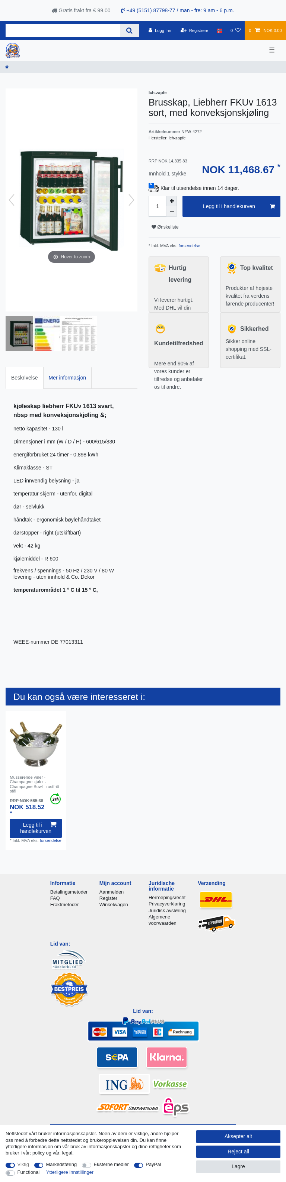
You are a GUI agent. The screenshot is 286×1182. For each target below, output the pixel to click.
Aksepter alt (238, 1136)
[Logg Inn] (159, 30)
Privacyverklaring (167, 904)
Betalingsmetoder (69, 892)
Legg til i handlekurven (239, 206)
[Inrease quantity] (171, 201)
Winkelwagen (113, 904)
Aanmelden (111, 892)
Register (108, 898)
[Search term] (63, 30)
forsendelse (189, 245)
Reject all (238, 1151)
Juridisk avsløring (167, 910)
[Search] (129, 30)
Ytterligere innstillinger (69, 1172)
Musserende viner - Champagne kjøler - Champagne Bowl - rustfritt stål (34, 784)
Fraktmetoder (64, 904)
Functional (29, 1172)
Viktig (23, 1164)
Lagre (238, 1166)
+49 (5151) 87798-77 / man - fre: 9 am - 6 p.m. (177, 10)
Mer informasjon (67, 378)
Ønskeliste (165, 227)
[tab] (25, 378)
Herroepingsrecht (167, 897)
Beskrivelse (24, 378)
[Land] (219, 30)
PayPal (153, 1164)
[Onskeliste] (235, 30)
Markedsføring (61, 1164)
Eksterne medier (111, 1164)
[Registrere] (195, 30)
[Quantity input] (157, 206)
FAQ (55, 898)
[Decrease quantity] (171, 211)
